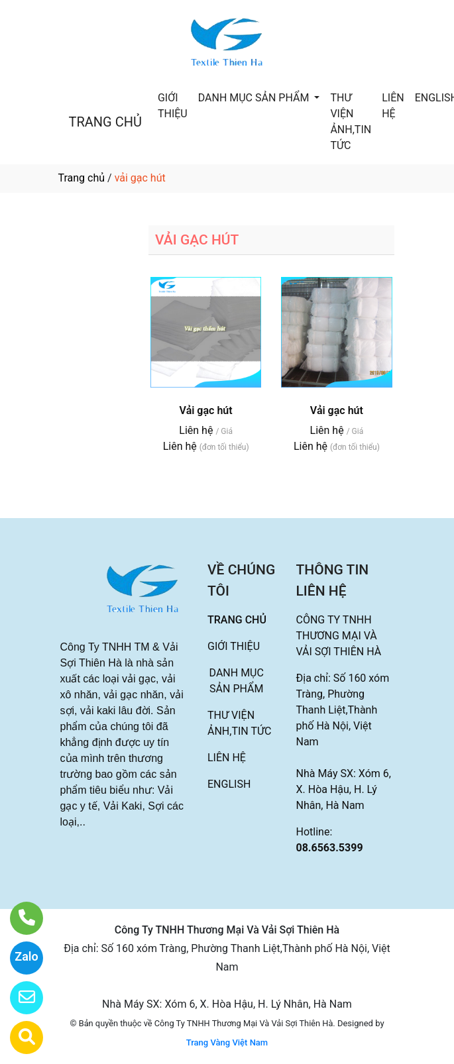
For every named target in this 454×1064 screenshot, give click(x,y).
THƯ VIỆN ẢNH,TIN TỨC (350, 121)
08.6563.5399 (329, 847)
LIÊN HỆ (393, 105)
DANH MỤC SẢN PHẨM (255, 97)
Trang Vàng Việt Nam (227, 1042)
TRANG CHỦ (105, 122)
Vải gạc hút (206, 410)
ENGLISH (229, 784)
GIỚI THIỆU (173, 105)
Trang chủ (81, 178)
